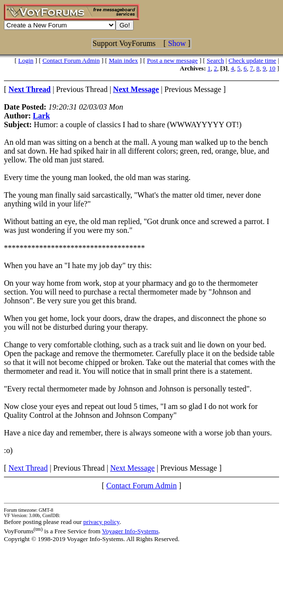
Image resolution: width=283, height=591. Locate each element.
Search (215, 60)
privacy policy (101, 521)
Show (177, 43)
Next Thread (27, 468)
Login (25, 60)
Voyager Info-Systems (130, 531)
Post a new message (172, 60)
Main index (123, 60)
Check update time (252, 60)
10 (272, 68)
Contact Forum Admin (71, 60)
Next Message (132, 468)
